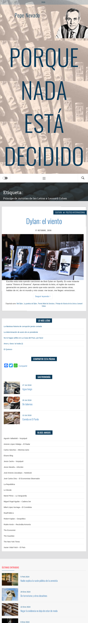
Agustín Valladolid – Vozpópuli (15, 438)
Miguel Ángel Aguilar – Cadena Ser (17, 502)
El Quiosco (8, 349)
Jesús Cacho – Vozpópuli (13, 461)
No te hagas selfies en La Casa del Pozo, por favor (23, 338)
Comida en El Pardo (30, 419)
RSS (43, 2)
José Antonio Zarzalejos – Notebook (18, 473)
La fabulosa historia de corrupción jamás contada (23, 326)
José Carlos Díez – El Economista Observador (22, 479)
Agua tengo (27, 389)
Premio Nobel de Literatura (46, 303)
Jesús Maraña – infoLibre (13, 467)
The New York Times (12, 542)
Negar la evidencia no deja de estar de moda (39, 611)
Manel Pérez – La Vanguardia (15, 496)
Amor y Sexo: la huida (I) (13, 344)
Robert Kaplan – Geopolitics (15, 519)
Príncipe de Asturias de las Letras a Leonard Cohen (62, 304)
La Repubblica (9, 484)
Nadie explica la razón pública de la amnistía (39, 580)
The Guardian (9, 536)
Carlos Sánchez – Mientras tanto (16, 450)
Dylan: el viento (44, 221)
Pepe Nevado (27, 15)
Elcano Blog (8, 456)
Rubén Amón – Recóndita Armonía (17, 524)
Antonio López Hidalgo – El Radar (17, 444)
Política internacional (75, 212)
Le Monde (8, 490)
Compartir (22, 366)
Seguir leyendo (42, 296)
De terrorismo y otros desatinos (33, 596)
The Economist (9, 530)
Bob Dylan (20, 303)
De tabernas (27, 404)
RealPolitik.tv (9, 513)
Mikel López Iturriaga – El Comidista (18, 507)
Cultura (58, 212)
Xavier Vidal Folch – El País (14, 547)
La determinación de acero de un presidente (21, 332)
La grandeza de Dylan (30, 303)
